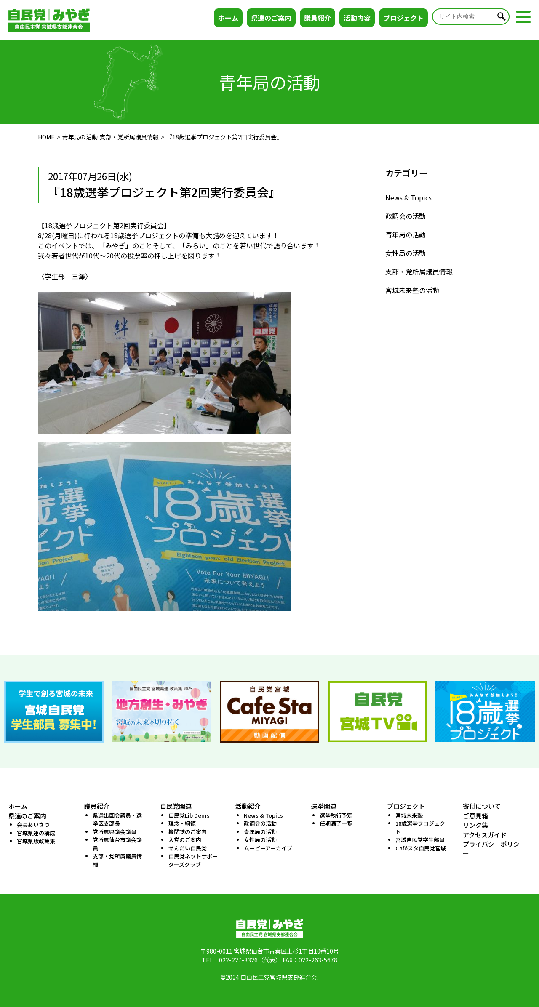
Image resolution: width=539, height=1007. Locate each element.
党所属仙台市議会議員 (117, 844)
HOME (46, 137)
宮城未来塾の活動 (412, 290)
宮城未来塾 (409, 815)
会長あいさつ (33, 825)
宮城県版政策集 (36, 841)
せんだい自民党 (187, 848)
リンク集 (475, 825)
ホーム (228, 18)
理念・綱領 (182, 823)
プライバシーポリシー (491, 848)
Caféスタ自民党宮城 (420, 848)
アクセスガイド (485, 834)
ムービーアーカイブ (268, 848)
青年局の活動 (80, 137)
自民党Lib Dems (189, 815)
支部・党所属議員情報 (129, 137)
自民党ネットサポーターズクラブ (193, 860)
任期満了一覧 (336, 823)
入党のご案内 (184, 840)
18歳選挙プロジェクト (420, 827)
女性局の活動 (405, 253)
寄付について (482, 806)
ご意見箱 (475, 815)
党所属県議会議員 (114, 832)
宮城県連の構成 (36, 833)
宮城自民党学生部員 (420, 840)
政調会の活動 (405, 216)
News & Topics (408, 197)
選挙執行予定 (336, 815)
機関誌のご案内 (187, 832)
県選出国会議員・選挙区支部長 (117, 819)
